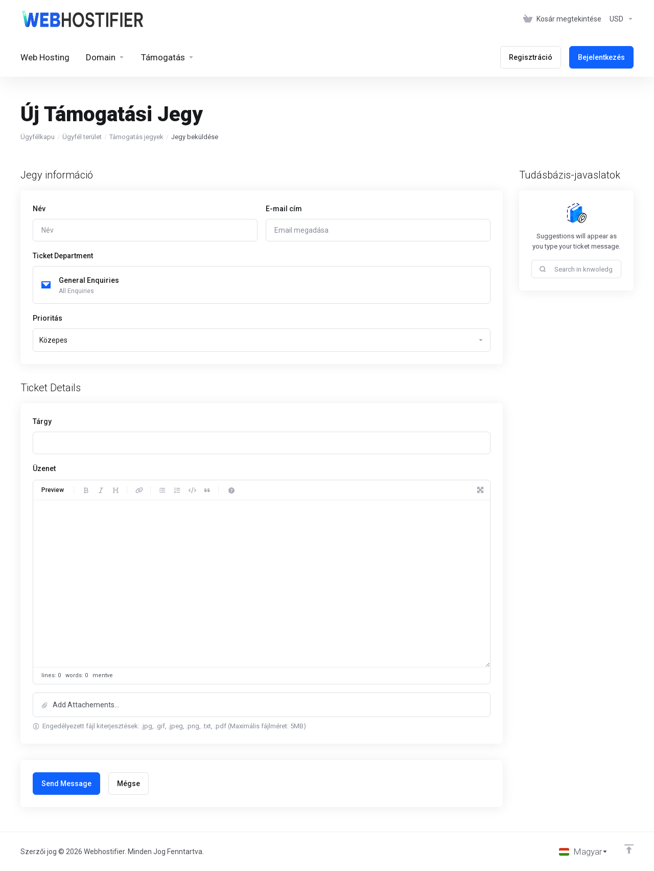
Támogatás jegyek (136, 137)
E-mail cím (284, 209)
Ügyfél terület (82, 137)
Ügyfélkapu (37, 137)
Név (39, 209)
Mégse (128, 783)
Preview (52, 490)
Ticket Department (63, 256)
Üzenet (44, 468)
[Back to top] (629, 849)
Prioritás (47, 318)
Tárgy (42, 421)
